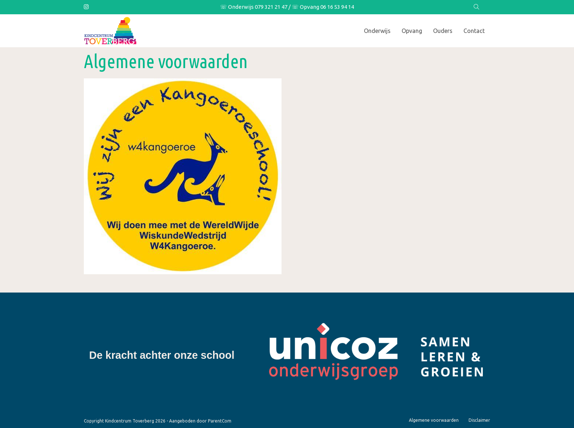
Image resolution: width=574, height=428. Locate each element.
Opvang (412, 30)
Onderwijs (377, 30)
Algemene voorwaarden (434, 420)
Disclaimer (479, 420)
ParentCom (219, 420)
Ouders (442, 30)
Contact (474, 30)
